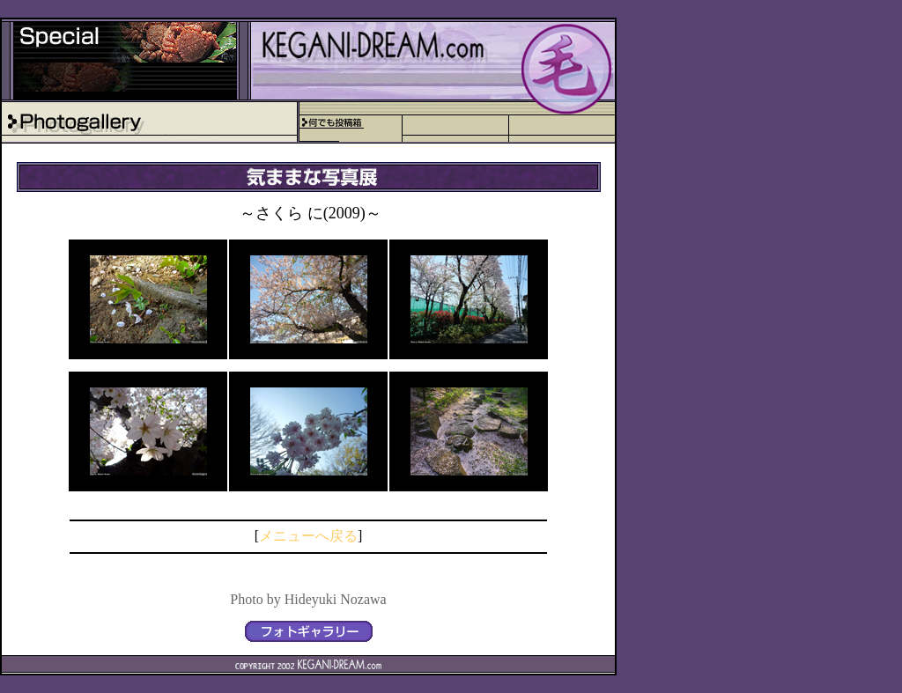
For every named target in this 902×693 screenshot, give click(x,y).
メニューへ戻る (308, 535)
